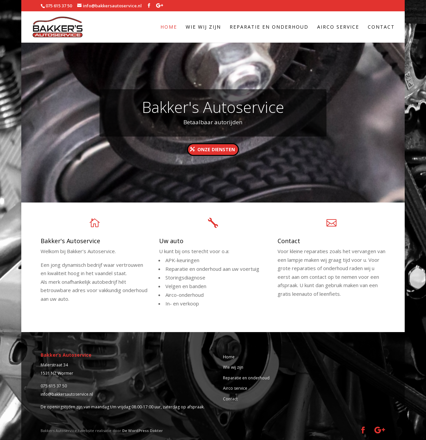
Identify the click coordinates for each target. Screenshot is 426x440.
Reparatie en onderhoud (269, 27)
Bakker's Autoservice (213, 107)
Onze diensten (216, 149)
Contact (381, 27)
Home (168, 27)
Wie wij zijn (203, 27)
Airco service (338, 27)
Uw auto (171, 241)
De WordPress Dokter (142, 430)
